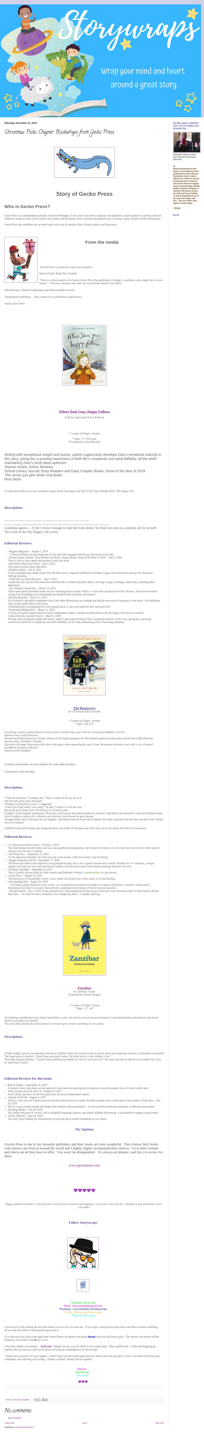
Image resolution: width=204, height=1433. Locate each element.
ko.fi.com (46, 1346)
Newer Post (9, 1423)
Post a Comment (14, 1418)
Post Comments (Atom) (24, 1427)
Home (84, 1423)
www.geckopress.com (84, 1165)
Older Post (159, 1423)
